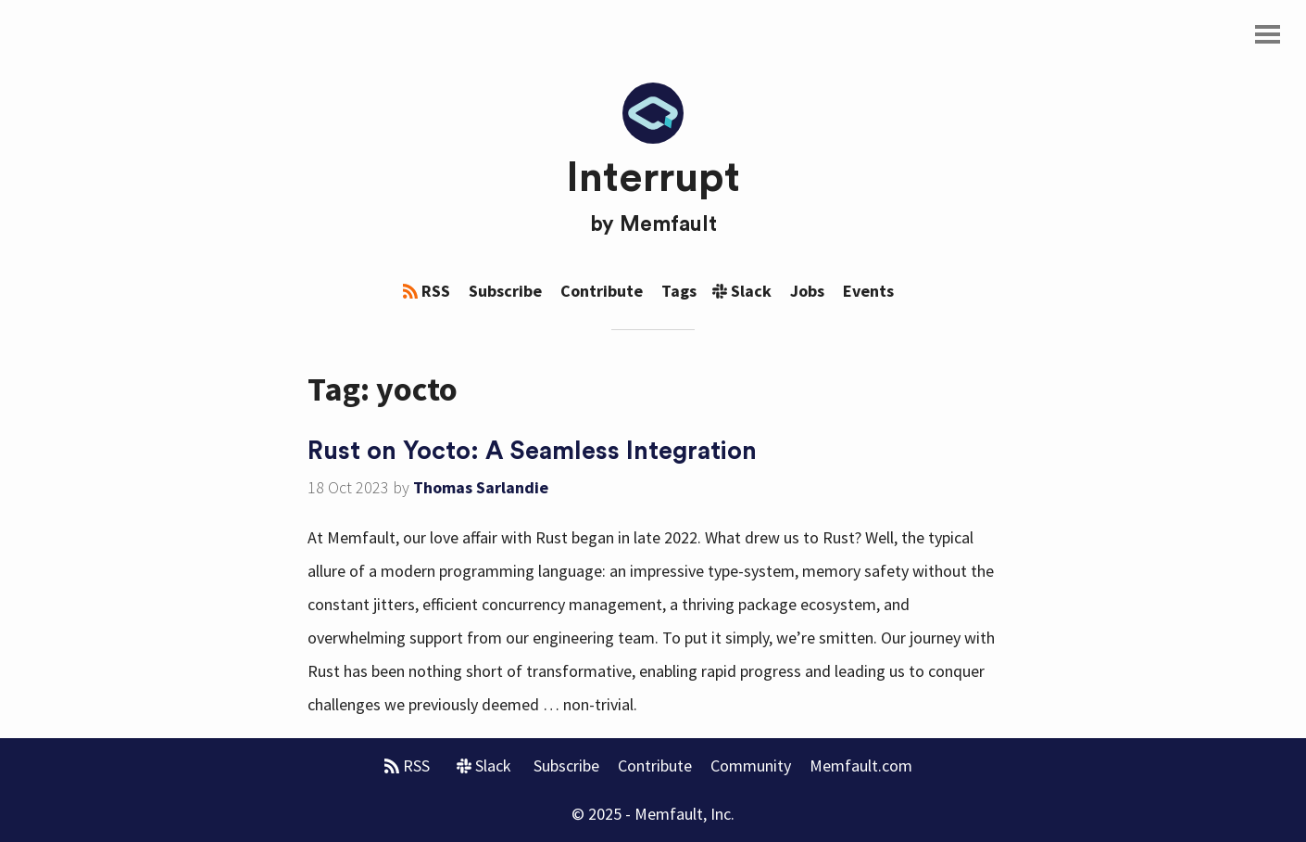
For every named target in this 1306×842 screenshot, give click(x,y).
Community (750, 765)
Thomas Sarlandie (480, 487)
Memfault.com (861, 765)
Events (868, 290)
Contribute (601, 290)
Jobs (807, 290)
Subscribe (505, 290)
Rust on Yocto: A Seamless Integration (532, 451)
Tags (679, 290)
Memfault (668, 224)
